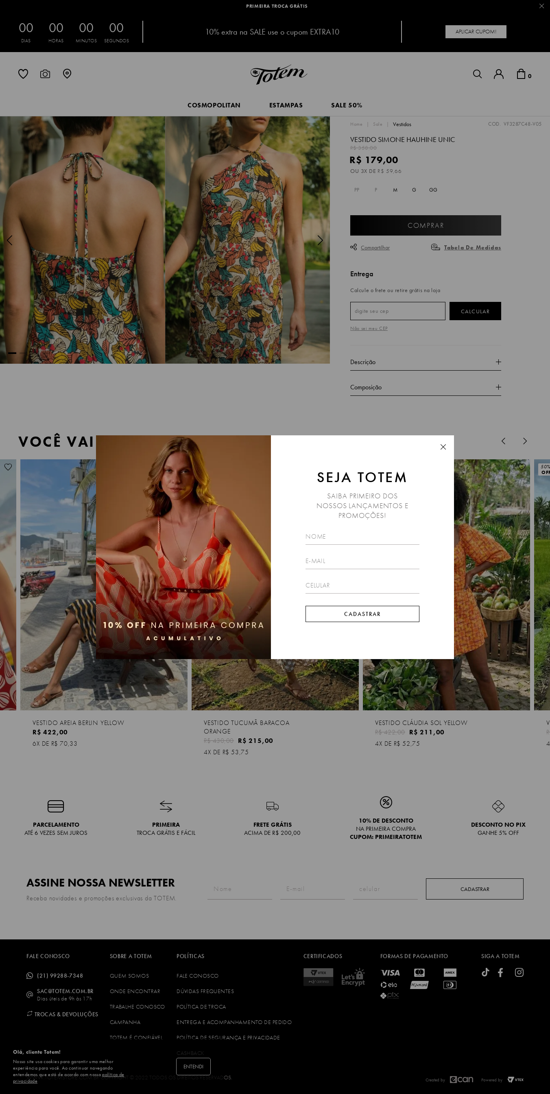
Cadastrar (362, 614)
